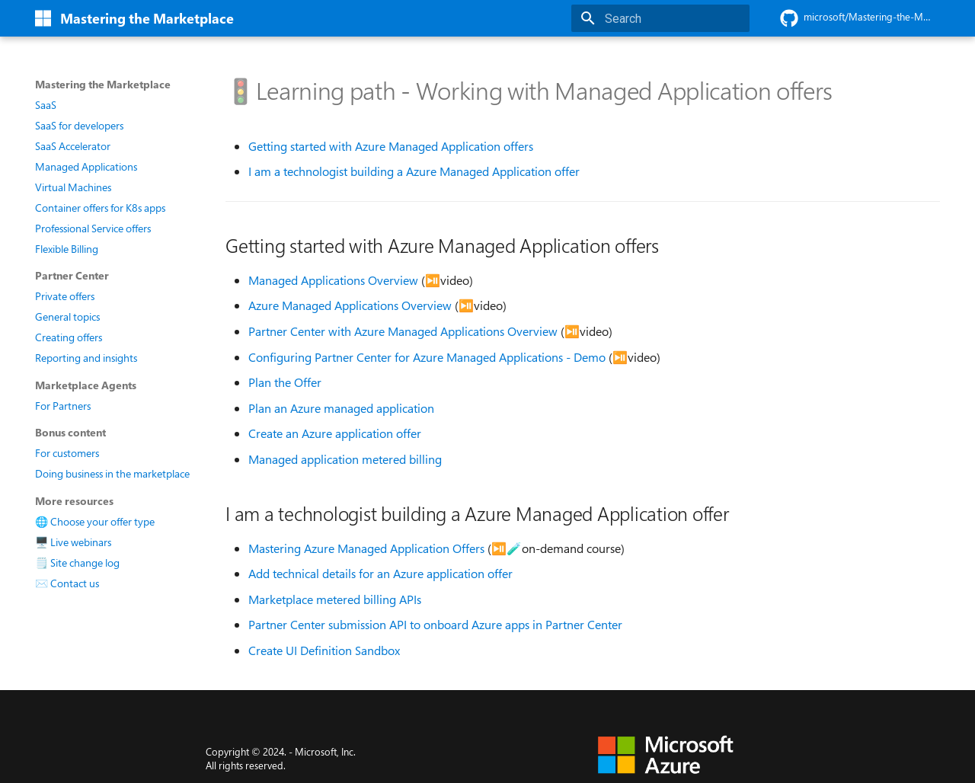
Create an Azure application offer (334, 433)
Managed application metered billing (345, 459)
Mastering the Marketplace (103, 84)
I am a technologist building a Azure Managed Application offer (414, 171)
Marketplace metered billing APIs (334, 599)
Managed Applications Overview (333, 280)
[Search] (660, 18)
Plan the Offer (284, 382)
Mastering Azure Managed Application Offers (366, 548)
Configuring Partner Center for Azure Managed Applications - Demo (427, 357)
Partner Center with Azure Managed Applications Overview (403, 331)
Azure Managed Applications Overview (350, 305)
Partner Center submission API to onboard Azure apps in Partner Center (435, 624)
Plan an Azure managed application (341, 408)
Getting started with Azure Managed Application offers (390, 146)
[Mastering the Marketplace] (43, 18)
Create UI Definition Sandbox (324, 650)
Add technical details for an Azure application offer (380, 573)
